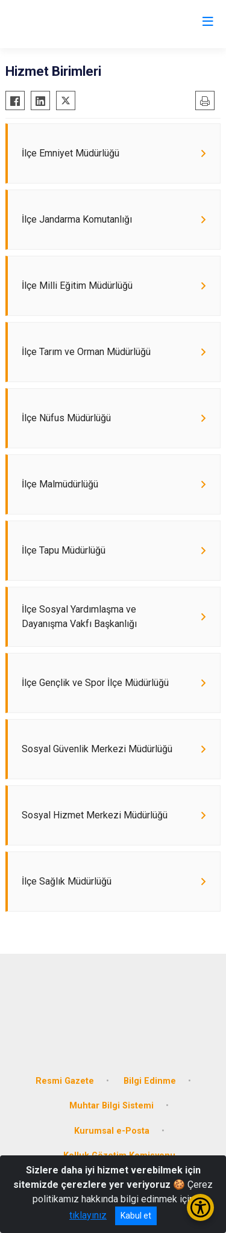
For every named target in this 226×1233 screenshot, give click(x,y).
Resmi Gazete (65, 1081)
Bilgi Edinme (150, 1081)
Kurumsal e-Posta (111, 1131)
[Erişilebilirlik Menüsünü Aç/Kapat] (200, 1207)
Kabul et (136, 1215)
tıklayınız (88, 1215)
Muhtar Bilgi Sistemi (111, 1106)
